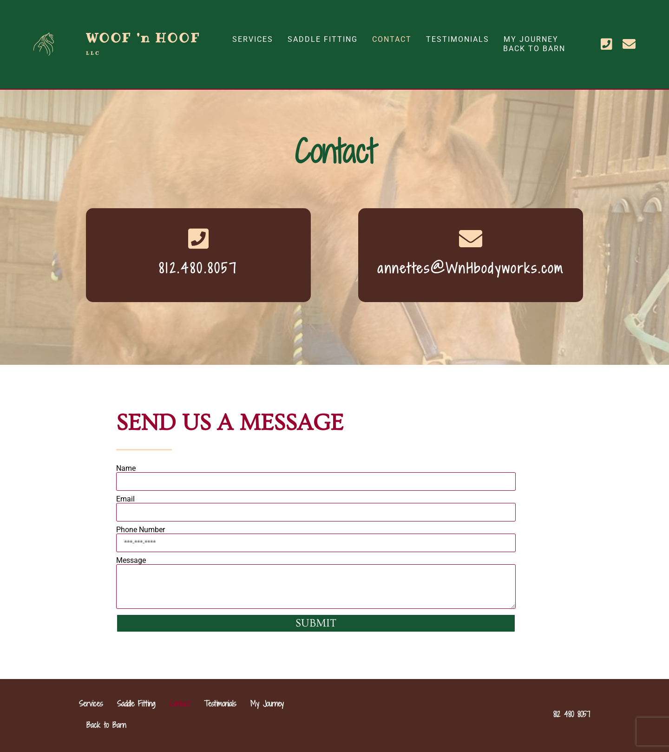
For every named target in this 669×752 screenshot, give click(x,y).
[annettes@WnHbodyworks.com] (470, 238)
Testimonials (457, 39)
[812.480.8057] (198, 238)
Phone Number (140, 530)
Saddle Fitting (323, 39)
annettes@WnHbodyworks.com (470, 268)
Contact (392, 39)
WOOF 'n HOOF (143, 42)
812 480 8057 (571, 714)
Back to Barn (534, 48)
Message (131, 560)
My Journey (531, 39)
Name (126, 468)
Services (252, 39)
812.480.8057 (198, 268)
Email (125, 499)
